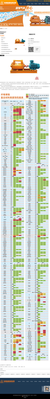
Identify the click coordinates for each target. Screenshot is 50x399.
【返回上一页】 (23, 366)
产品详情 (2, 55)
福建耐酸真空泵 (28, 374)
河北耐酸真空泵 (43, 374)
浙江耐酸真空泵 (7, 374)
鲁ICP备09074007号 (25, 396)
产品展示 (6, 28)
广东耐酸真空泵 (38, 374)
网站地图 (25, 397)
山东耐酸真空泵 (18, 374)
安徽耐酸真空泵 (12, 374)
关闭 (19, 366)
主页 (3, 28)
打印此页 (15, 366)
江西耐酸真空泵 (33, 374)
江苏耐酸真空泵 (2, 374)
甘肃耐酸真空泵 (23, 374)
